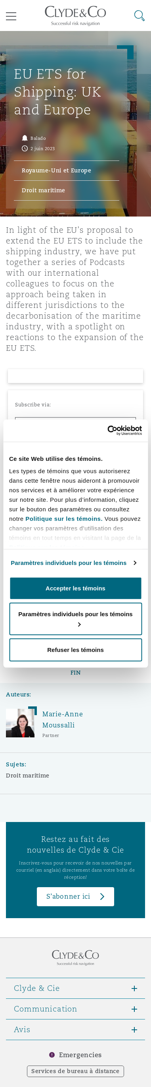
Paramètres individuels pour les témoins (68, 562)
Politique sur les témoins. (64, 518)
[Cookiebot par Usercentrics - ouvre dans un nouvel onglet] (108, 431)
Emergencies (80, 1055)
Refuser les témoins (75, 649)
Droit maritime (28, 775)
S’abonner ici (68, 896)
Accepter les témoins (75, 587)
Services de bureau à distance (75, 1071)
